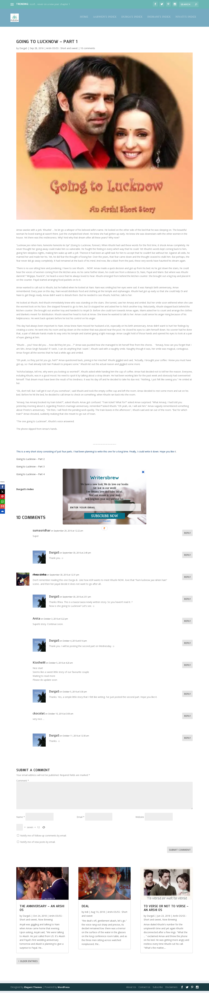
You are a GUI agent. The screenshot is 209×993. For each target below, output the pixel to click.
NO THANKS (104, 521)
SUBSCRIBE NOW (104, 516)
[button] (104, 492)
